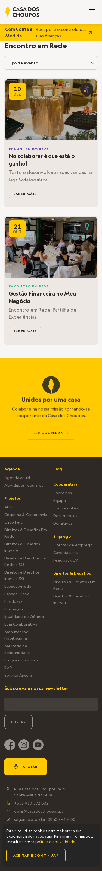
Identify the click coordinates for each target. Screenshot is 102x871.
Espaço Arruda (17, 586)
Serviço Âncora (18, 675)
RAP (8, 667)
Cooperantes (65, 508)
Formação (13, 609)
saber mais (25, 194)
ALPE (9, 507)
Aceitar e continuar (36, 855)
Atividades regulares (23, 485)
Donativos (63, 523)
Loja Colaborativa (20, 624)
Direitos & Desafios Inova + (22, 547)
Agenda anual (17, 477)
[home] (22, 12)
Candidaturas (65, 552)
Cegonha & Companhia (25, 514)
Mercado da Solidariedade (17, 649)
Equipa (59, 500)
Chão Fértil (14, 522)
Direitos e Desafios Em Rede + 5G (25, 561)
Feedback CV (65, 560)
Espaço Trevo (17, 593)
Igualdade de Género (24, 616)
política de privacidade (55, 842)
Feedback (13, 601)
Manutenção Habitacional (16, 635)
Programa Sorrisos (21, 660)
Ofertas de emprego (73, 545)
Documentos (65, 515)
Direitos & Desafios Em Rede (25, 533)
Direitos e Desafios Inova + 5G (22, 575)
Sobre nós (62, 492)
